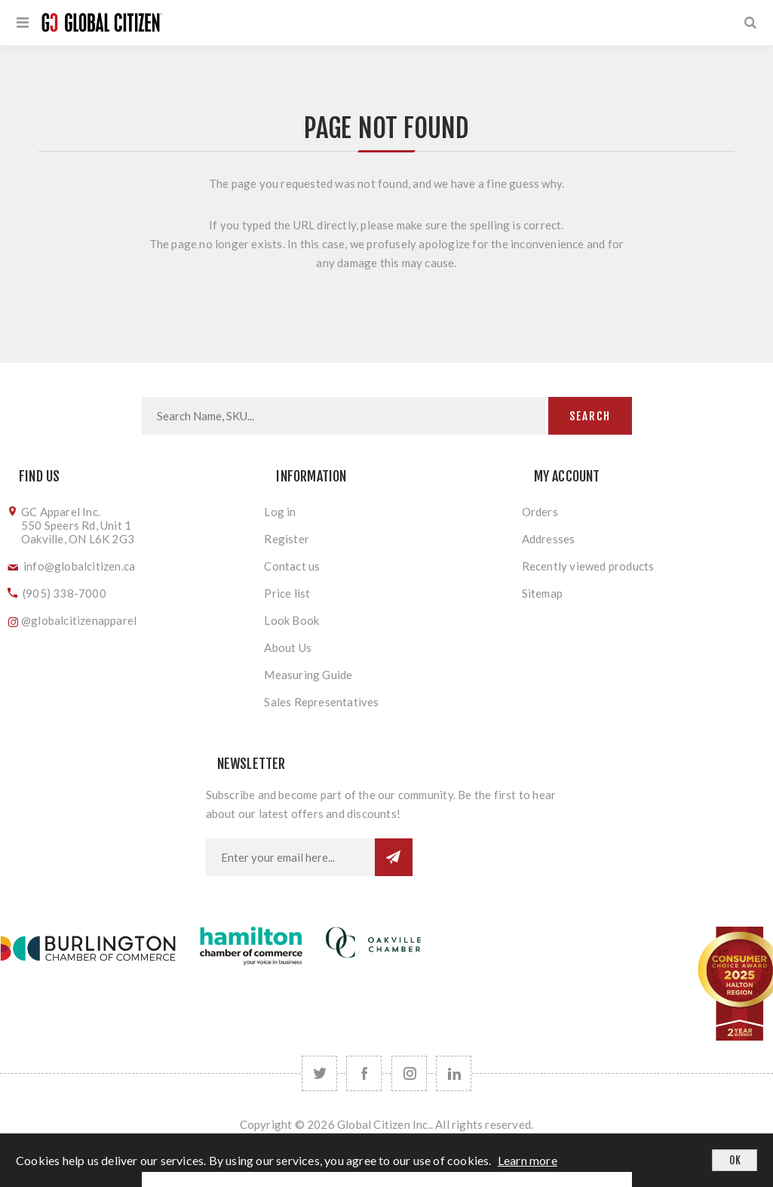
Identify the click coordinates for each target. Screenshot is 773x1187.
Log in (280, 511)
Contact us (292, 566)
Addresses (548, 539)
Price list (287, 593)
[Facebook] (364, 1073)
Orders (540, 511)
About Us (287, 647)
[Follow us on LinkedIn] (453, 1073)
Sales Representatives (321, 702)
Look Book (291, 620)
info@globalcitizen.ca (79, 566)
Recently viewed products (588, 566)
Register (286, 539)
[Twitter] (319, 1073)
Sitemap (542, 593)
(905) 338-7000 (64, 593)
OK (735, 1160)
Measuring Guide (308, 674)
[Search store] (343, 416)
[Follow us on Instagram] (409, 1073)
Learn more (527, 1160)
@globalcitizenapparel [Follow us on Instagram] (79, 620)
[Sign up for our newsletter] (290, 857)
